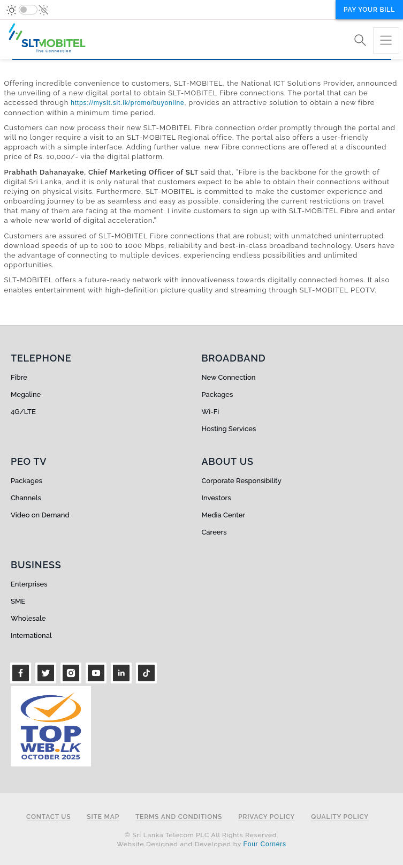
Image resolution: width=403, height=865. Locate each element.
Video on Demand (40, 515)
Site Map (103, 817)
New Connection (229, 377)
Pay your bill (369, 9)
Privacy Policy (266, 817)
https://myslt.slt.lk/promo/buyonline (127, 103)
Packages (217, 394)
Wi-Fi (210, 412)
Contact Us (48, 817)
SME (18, 601)
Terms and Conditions (178, 817)
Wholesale (28, 618)
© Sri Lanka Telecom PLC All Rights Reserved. (201, 835)
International (31, 635)
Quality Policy (340, 817)
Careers (214, 532)
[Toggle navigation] (386, 40)
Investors (216, 498)
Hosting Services (229, 429)
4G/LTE (23, 412)
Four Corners (265, 844)
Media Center (224, 515)
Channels (26, 498)
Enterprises (29, 584)
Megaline (26, 394)
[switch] (28, 9)
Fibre (19, 377)
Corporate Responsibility (242, 481)
